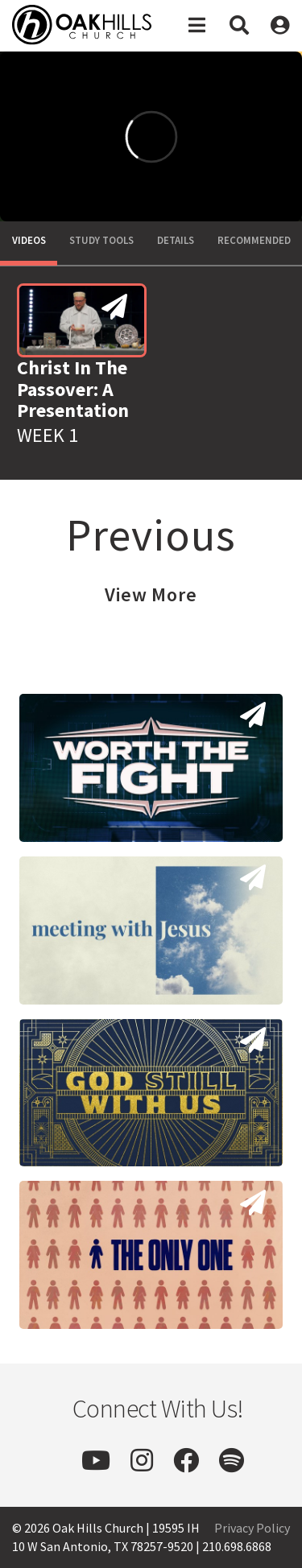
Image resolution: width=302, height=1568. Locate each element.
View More (151, 594)
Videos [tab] (29, 240)
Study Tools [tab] (101, 240)
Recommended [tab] (254, 240)
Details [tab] (175, 240)
